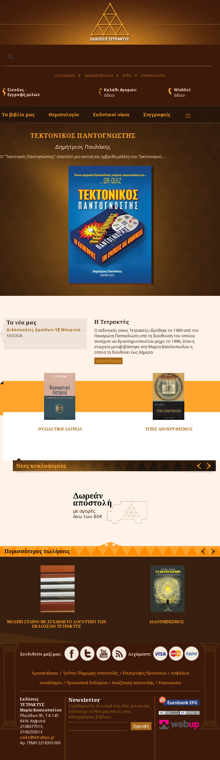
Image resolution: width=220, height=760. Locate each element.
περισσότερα (108, 361)
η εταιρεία (65, 75)
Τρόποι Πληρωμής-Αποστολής (90, 673)
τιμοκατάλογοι (98, 75)
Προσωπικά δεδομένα (87, 682)
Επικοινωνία (170, 682)
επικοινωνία (153, 75)
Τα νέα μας (21, 322)
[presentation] (199, 466)
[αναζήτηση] (105, 57)
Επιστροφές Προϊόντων (144, 673)
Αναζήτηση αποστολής (133, 682)
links (127, 75)
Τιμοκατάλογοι (44, 673)
